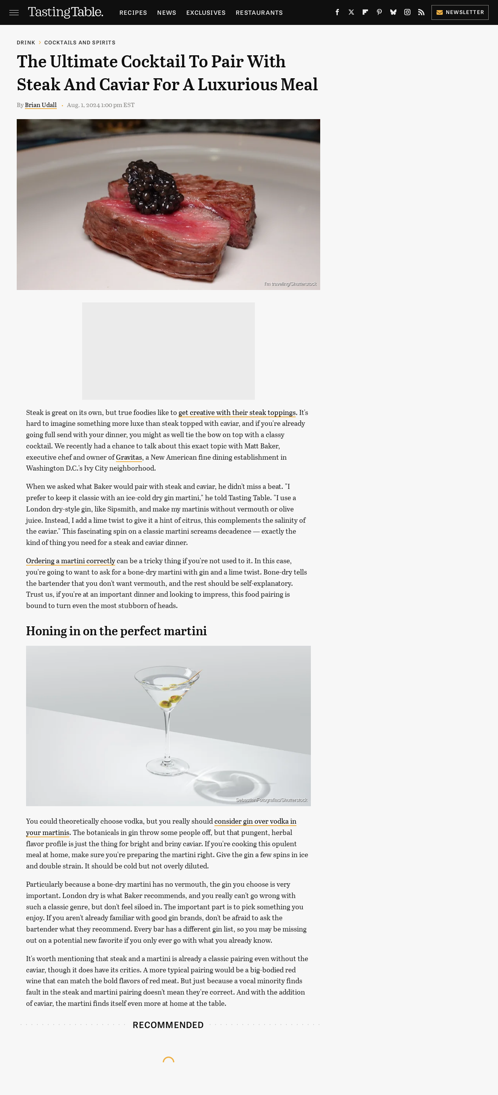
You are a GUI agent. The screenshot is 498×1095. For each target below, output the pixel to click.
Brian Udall (41, 104)
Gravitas (129, 457)
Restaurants (259, 12)
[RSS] (421, 14)
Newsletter (460, 12)
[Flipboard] (365, 14)
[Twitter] (351, 14)
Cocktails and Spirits (80, 42)
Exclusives (206, 12)
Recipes (133, 12)
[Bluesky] (393, 14)
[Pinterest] (379, 14)
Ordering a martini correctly (70, 560)
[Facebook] (337, 14)
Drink (26, 42)
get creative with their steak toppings (237, 412)
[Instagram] (407, 14)
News (166, 12)
